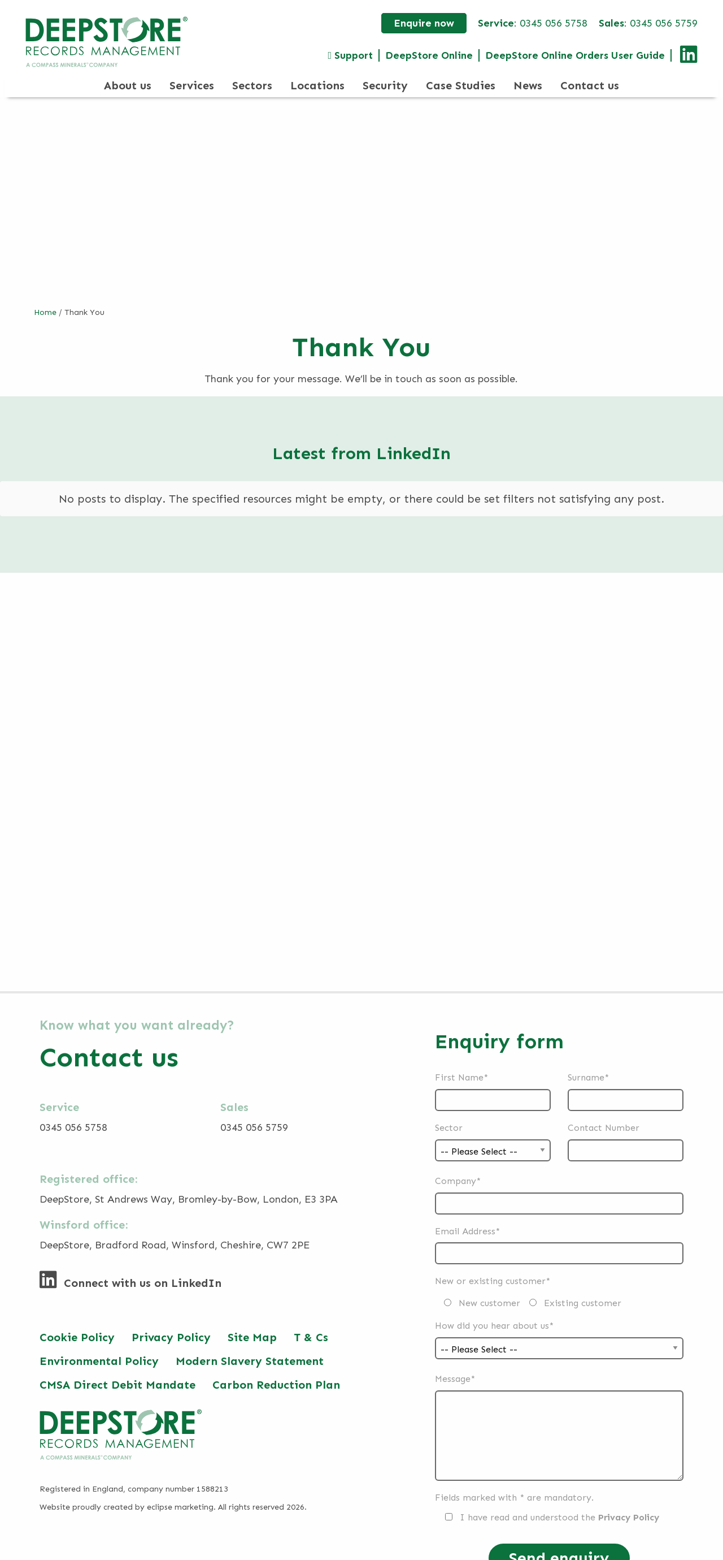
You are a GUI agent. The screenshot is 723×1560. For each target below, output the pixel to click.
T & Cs (311, 1325)
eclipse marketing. (181, 1494)
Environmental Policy (99, 1348)
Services (191, 85)
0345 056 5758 (553, 23)
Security (385, 85)
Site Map (252, 1325)
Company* (559, 1182)
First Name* (493, 1079)
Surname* (625, 1079)
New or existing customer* (528, 1279)
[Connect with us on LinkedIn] (685, 58)
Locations (317, 85)
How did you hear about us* (559, 1325)
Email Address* (559, 1232)
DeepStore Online (429, 55)
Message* (559, 1414)
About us (127, 85)
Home (45, 312)
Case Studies (460, 85)
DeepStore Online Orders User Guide (575, 55)
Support (350, 55)
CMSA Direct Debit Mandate (117, 1372)
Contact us (589, 85)
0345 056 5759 (664, 23)
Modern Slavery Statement (250, 1348)
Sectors (252, 85)
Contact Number (625, 1129)
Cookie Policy (77, 1325)
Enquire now (424, 23)
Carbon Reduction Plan (276, 1372)
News (527, 85)
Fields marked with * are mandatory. (514, 1485)
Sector (493, 1127)
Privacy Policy (171, 1325)
